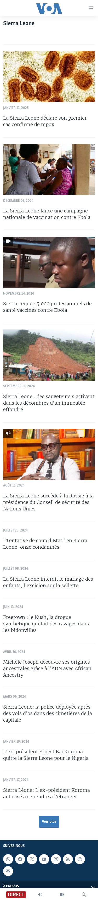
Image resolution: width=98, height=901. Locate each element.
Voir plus (49, 822)
